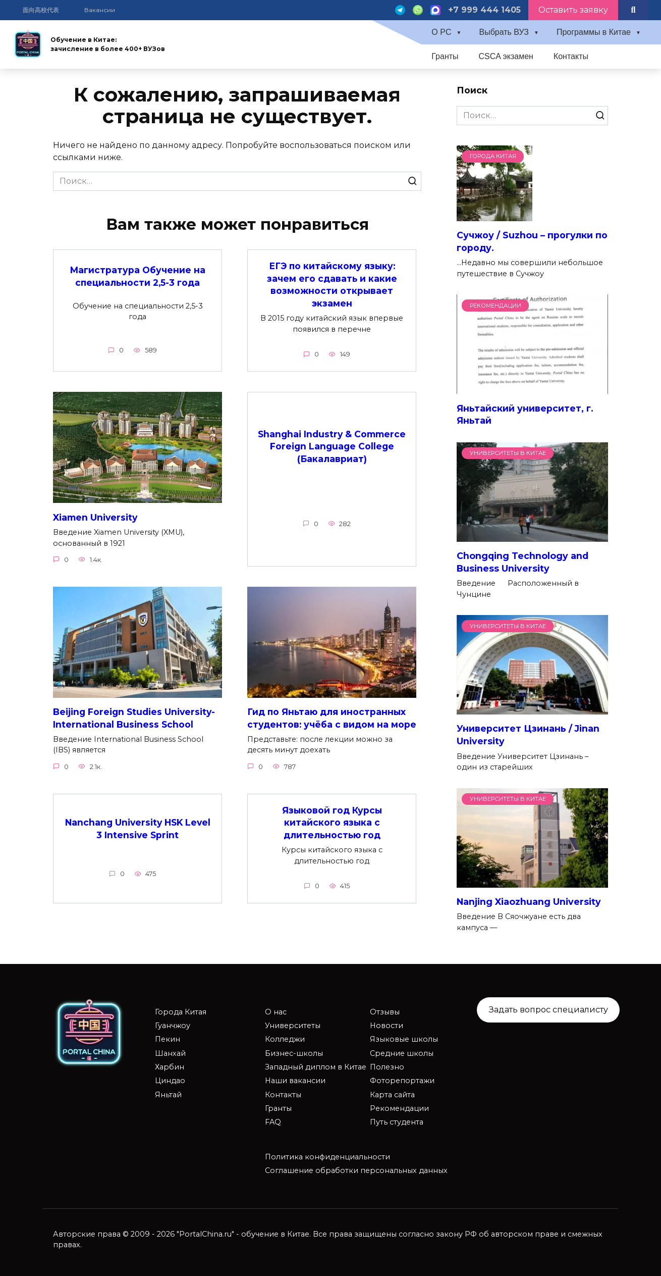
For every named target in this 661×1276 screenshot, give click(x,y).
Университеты (292, 1025)
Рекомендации (399, 1108)
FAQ (273, 1122)
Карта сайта (392, 1094)
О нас (276, 1011)
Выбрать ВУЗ (504, 32)
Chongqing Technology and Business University (522, 562)
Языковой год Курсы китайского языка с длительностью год (331, 835)
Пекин (167, 1039)
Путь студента (396, 1122)
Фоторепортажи (402, 1080)
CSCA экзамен (506, 56)
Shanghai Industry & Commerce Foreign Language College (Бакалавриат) (332, 446)
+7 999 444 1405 (484, 10)
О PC (441, 32)
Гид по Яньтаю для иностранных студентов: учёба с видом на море (327, 724)
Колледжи (285, 1039)
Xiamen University (95, 517)
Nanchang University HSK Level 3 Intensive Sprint (138, 841)
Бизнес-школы (294, 1053)
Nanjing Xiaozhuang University (529, 901)
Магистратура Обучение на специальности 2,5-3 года (138, 276)
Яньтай (168, 1094)
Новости (386, 1025)
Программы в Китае (594, 32)
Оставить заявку (573, 10)
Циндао (170, 1080)
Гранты (444, 56)
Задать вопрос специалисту (548, 1009)
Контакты (571, 56)
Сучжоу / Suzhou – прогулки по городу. (532, 241)
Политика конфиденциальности (327, 1156)
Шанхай (170, 1053)
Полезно (387, 1066)
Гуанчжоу (172, 1025)
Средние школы (401, 1053)
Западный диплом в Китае (315, 1066)
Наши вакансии (295, 1080)
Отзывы (385, 1011)
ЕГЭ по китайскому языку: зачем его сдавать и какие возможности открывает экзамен (331, 285)
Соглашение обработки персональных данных (356, 1170)
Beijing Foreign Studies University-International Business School (135, 718)
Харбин (169, 1066)
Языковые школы (404, 1039)
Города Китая (180, 1011)
